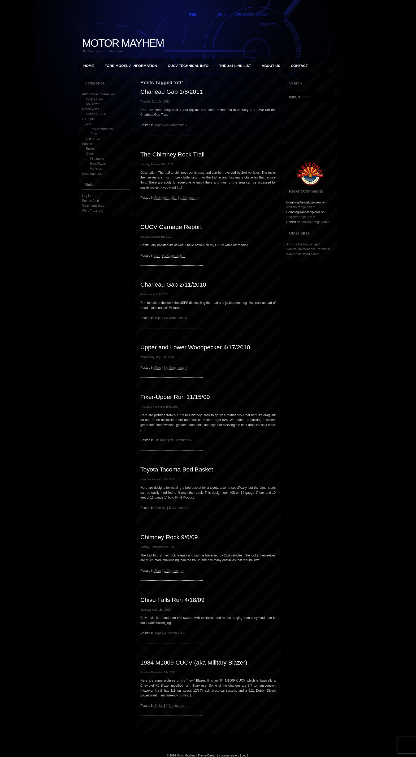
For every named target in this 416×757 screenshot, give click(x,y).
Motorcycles (90, 109)
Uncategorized (92, 174)
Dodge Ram (94, 99)
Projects (87, 144)
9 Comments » (176, 706)
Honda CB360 (96, 114)
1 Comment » (189, 197)
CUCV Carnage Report (171, 226)
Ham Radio (98, 163)
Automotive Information (98, 94)
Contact (299, 66)
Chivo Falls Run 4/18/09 (172, 599)
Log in (86, 196)
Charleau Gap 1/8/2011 (171, 91)
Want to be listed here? (302, 254)
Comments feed (93, 205)
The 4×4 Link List (235, 66)
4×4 (88, 124)
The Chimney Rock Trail (172, 154)
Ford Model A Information (131, 66)
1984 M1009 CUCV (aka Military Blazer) (193, 662)
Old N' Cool (94, 139)
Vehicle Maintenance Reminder (308, 249)
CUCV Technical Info (188, 66)
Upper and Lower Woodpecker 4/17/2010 (195, 347)
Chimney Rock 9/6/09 (169, 537)
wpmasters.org (230, 755)
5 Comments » (179, 508)
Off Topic (88, 119)
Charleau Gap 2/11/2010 (173, 284)
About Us (271, 66)
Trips (93, 134)
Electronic (97, 159)
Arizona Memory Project (303, 244)
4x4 (156, 255)
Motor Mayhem (123, 43)
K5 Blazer (93, 104)
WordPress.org (92, 210)
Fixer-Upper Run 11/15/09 (175, 396)
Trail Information (101, 129)
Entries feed (90, 201)
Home (88, 66)
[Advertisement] (312, 132)
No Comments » (175, 125)
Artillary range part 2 (300, 207)
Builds (90, 149)
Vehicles (96, 169)
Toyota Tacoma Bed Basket (176, 469)
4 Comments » (174, 633)
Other (90, 154)
